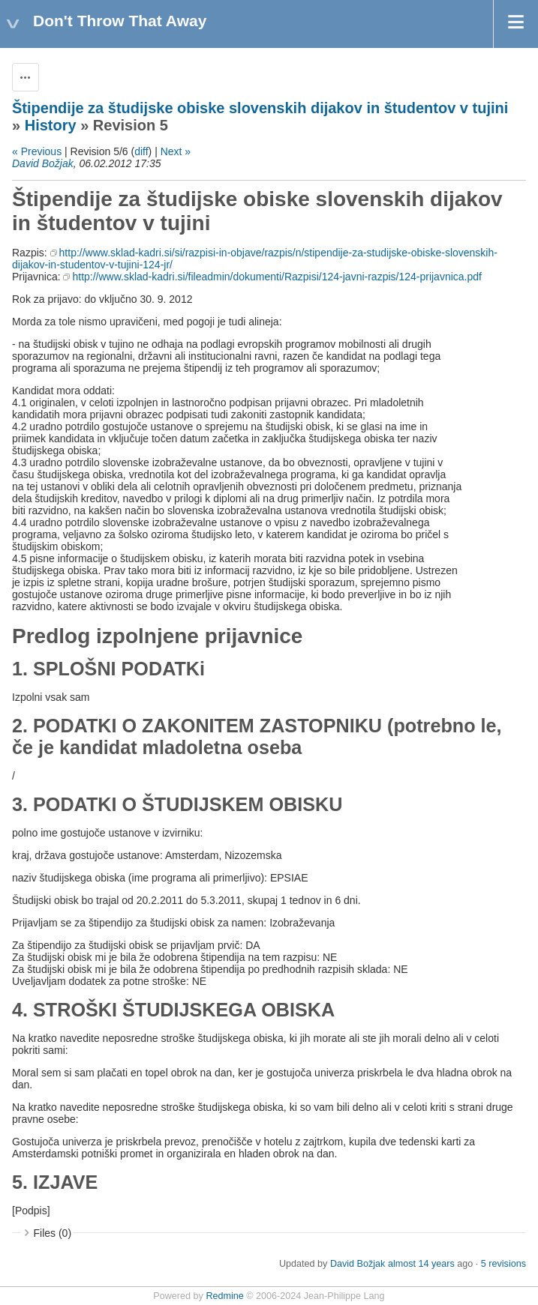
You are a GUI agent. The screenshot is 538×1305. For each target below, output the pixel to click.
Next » (176, 151)
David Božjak (43, 163)
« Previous (37, 151)
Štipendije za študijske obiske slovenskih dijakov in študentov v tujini (260, 108)
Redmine (224, 1296)
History (51, 125)
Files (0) (53, 1233)
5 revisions (503, 1264)
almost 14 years (421, 1264)
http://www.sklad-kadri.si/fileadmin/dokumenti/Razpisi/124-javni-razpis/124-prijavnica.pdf (276, 277)
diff (141, 151)
